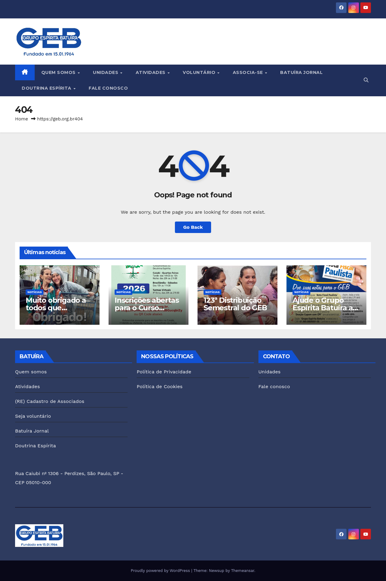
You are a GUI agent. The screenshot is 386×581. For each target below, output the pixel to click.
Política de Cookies (159, 386)
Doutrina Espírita (47, 88)
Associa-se (248, 72)
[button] (366, 80)
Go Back (193, 227)
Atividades (151, 72)
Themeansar (242, 570)
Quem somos (59, 72)
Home (21, 119)
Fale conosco (108, 88)
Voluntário (200, 72)
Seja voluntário (33, 416)
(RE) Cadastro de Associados (49, 401)
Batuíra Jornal (301, 72)
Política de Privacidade (164, 372)
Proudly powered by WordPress (161, 570)
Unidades (106, 72)
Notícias (34, 292)
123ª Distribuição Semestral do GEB (235, 304)
